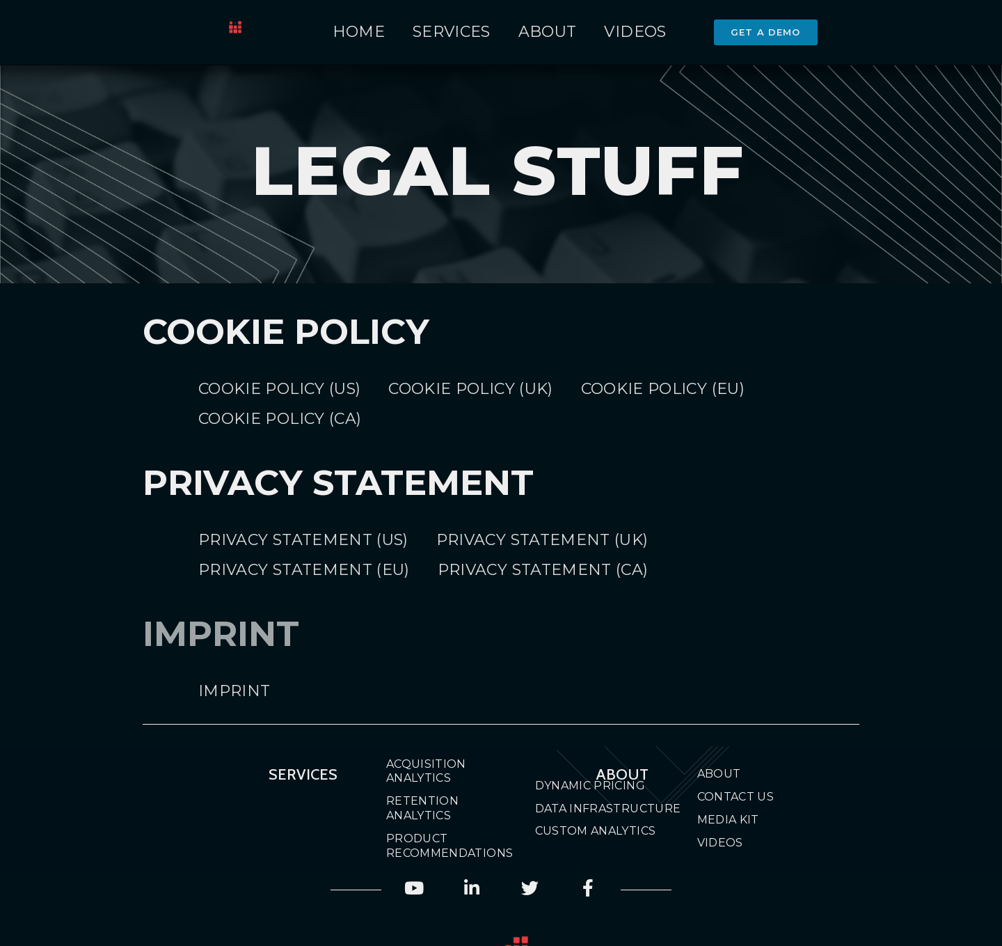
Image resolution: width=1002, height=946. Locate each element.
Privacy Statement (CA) (543, 569)
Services (452, 31)
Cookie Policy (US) (279, 388)
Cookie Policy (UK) (470, 388)
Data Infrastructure (608, 808)
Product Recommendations (436, 846)
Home (359, 31)
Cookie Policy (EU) (663, 388)
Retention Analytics (422, 808)
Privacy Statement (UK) (542, 539)
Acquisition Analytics (426, 771)
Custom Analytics (595, 830)
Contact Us (735, 796)
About (547, 31)
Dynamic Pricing (590, 785)
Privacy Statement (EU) (304, 569)
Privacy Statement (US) (303, 539)
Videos (635, 31)
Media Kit (728, 819)
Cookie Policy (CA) (279, 418)
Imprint (234, 690)
